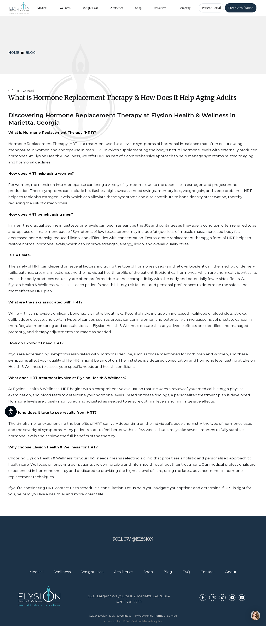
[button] (42, 8)
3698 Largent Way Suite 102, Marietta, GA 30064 (128, 596)
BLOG (30, 53)
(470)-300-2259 (129, 602)
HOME (13, 53)
